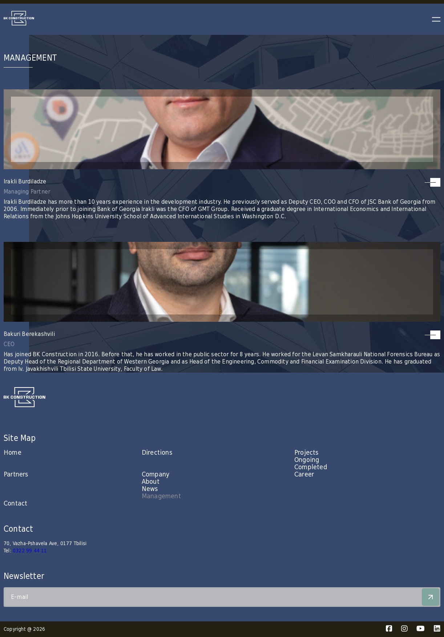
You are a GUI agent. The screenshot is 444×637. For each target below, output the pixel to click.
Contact (15, 503)
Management (161, 496)
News (150, 489)
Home (12, 452)
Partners (16, 474)
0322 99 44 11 (30, 550)
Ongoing (306, 460)
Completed (310, 467)
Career (304, 474)
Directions (157, 452)
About (151, 481)
